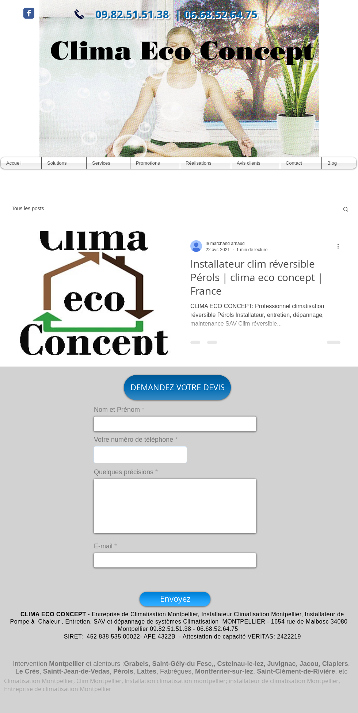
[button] (345, 210)
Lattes (146, 671)
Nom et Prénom (117, 409)
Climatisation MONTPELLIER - (226, 621)
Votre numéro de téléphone (133, 439)
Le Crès (27, 671)
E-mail (103, 546)
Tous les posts (28, 208)
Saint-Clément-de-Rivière (296, 671)
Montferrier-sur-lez (224, 671)
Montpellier (66, 663)
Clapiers (335, 663)
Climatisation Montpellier (164, 614)
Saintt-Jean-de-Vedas (76, 671)
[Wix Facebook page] (28, 13)
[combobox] (140, 454)
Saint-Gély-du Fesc (182, 663)
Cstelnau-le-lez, (241, 663)
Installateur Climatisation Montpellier (251, 614)
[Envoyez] (175, 599)
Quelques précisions (123, 472)
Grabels (136, 663)
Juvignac (281, 663)
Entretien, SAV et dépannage (105, 621)
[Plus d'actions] (340, 246)
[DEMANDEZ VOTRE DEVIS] (177, 387)
